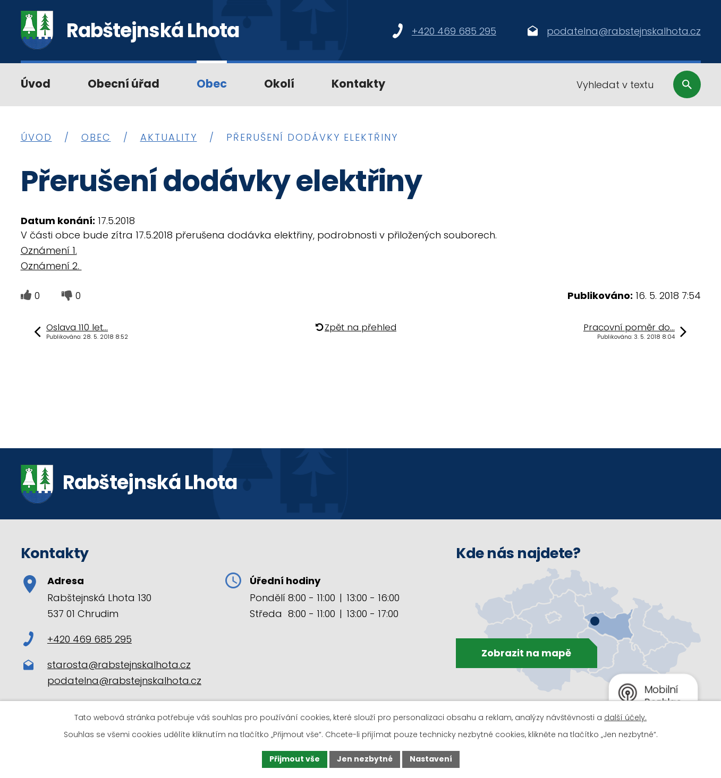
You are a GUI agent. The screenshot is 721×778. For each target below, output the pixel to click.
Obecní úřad (123, 83)
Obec (212, 83)
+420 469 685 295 (77, 639)
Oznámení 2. (51, 265)
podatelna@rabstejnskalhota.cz (124, 680)
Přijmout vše (294, 759)
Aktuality (168, 137)
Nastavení (431, 759)
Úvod (35, 83)
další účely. (625, 717)
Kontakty (358, 83)
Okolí (279, 83)
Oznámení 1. (49, 250)
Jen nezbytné (365, 759)
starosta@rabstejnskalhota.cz (119, 664)
